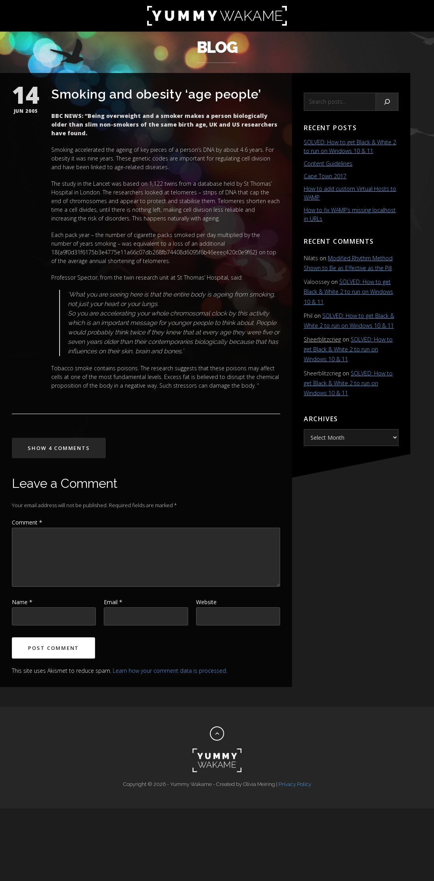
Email (113, 602)
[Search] (387, 102)
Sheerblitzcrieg (322, 339)
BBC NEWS (66, 115)
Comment (27, 522)
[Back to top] (217, 733)
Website (206, 602)
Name (22, 602)
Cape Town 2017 (325, 176)
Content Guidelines (328, 163)
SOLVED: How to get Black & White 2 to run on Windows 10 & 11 (348, 291)
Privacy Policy (295, 784)
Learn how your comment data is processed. (170, 670)
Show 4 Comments (59, 448)
